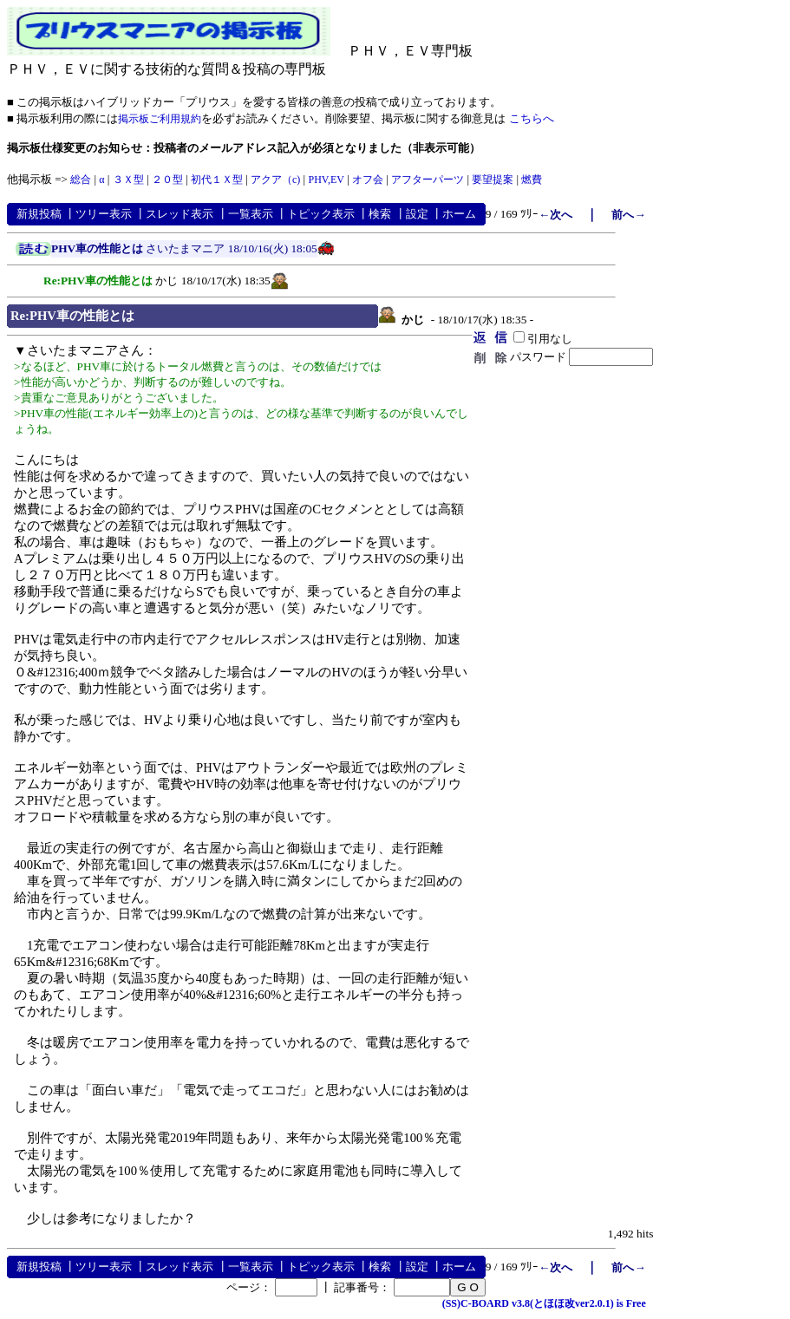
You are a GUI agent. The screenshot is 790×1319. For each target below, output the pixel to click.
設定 (417, 213)
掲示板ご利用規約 (159, 119)
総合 (80, 179)
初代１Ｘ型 (217, 179)
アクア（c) (275, 179)
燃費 (531, 179)
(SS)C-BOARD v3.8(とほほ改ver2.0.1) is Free (544, 1303)
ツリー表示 (103, 213)
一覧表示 (250, 213)
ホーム (459, 213)
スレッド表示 (179, 213)
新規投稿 (39, 213)
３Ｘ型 (128, 179)
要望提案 (492, 179)
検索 (380, 213)
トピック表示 (321, 213)
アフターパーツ (427, 179)
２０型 (167, 179)
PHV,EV (325, 179)
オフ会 (367, 179)
